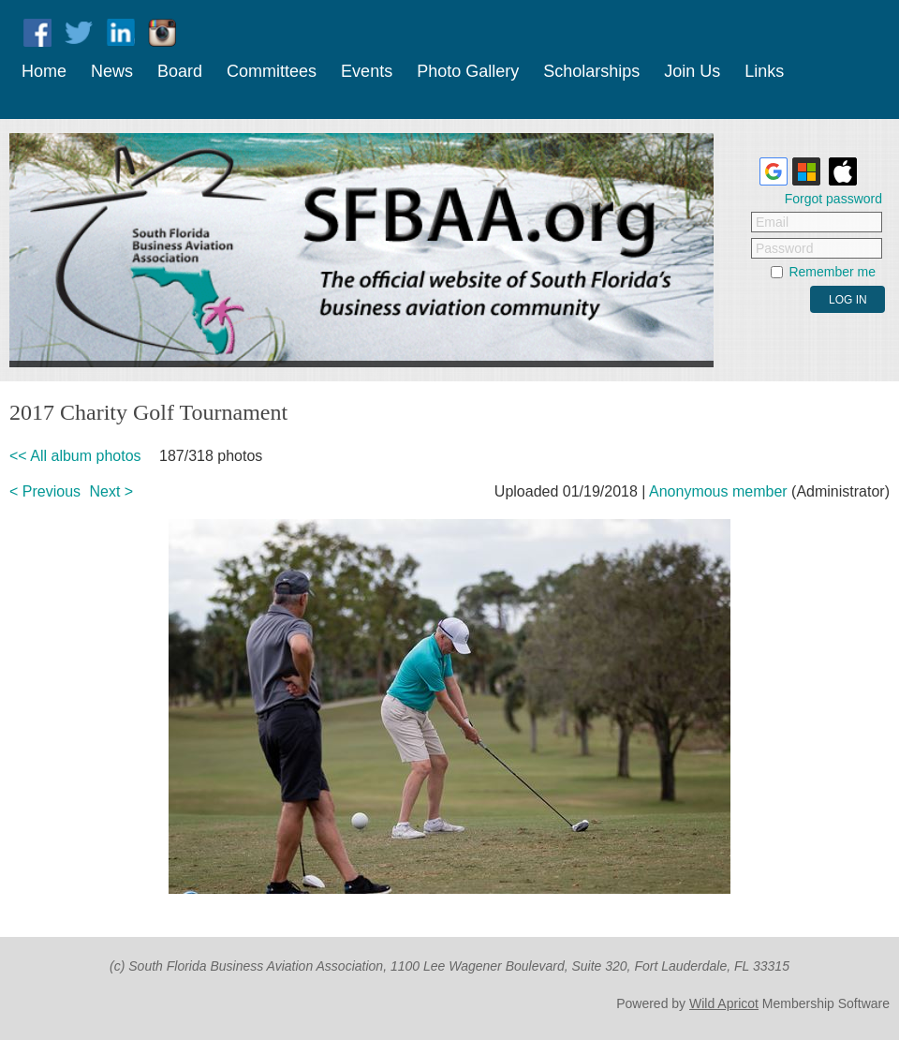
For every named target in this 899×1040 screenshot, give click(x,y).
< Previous (45, 491)
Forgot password (833, 198)
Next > (112, 491)
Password (784, 248)
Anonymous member (718, 491)
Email (772, 222)
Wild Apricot (724, 1003)
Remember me (832, 271)
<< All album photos (75, 456)
